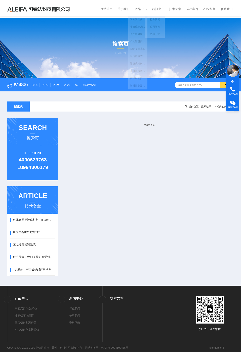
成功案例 (192, 8)
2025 (35, 83)
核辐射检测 (89, 83)
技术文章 (175, 8)
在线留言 (209, 8)
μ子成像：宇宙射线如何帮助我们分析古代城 (34, 267)
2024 (56, 83)
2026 (46, 83)
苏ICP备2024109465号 (115, 346)
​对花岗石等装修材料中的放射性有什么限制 (34, 218)
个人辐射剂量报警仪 (27, 328)
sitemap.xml (216, 346)
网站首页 (106, 8)
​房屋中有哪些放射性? (26, 230)
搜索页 (18, 105)
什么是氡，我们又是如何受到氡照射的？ (34, 255)
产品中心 (141, 8)
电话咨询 (233, 93)
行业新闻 (74, 306)
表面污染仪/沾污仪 (26, 306)
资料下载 (74, 321)
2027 (67, 83)
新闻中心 (158, 8)
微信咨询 (233, 106)
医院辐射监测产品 (25, 321)
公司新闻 (74, 313)
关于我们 (123, 8)
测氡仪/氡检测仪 (24, 313)
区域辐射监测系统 (24, 242)
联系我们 (227, 8)
